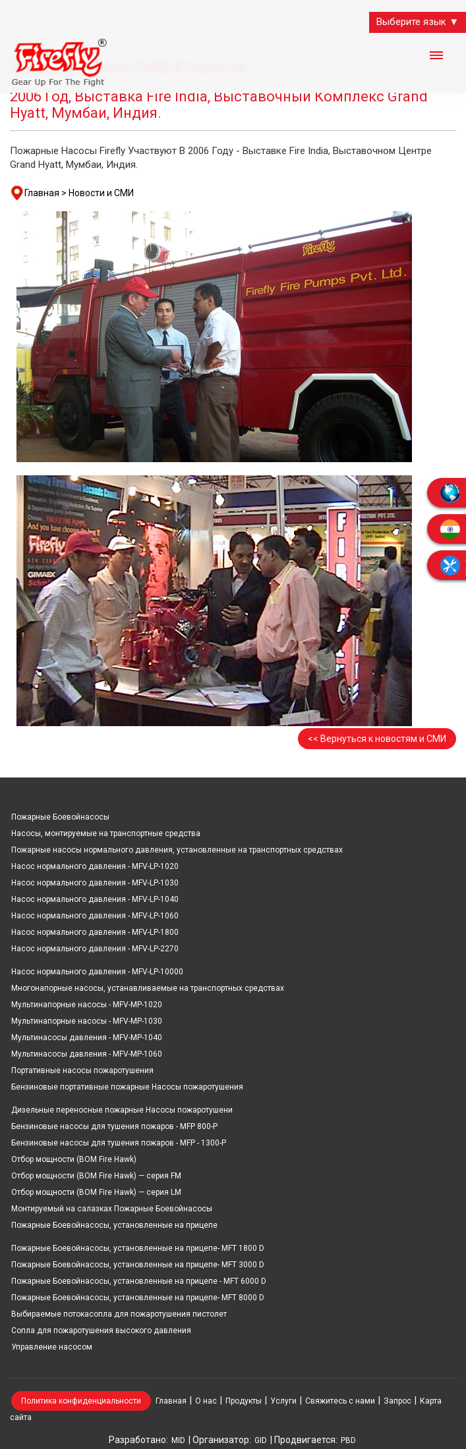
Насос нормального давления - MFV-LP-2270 (95, 948)
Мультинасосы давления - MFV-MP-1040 (86, 1037)
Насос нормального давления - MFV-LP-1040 (95, 899)
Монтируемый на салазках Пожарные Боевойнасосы (111, 1208)
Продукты (243, 1401)
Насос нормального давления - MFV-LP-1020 (95, 866)
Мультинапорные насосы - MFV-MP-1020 (86, 1004)
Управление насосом (51, 1347)
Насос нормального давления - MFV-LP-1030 (95, 882)
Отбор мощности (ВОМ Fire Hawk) (73, 1159)
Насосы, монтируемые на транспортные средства (105, 833)
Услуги (283, 1401)
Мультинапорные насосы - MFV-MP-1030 (86, 1021)
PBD (348, 1440)
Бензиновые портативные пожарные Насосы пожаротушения (127, 1087)
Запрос (397, 1401)
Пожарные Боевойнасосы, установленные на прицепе (114, 1225)
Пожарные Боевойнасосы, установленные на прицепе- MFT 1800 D (137, 1248)
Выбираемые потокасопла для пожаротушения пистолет (119, 1314)
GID (260, 1440)
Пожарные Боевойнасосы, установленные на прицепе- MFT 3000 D (137, 1264)
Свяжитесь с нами (340, 1401)
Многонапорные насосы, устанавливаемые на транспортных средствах (147, 988)
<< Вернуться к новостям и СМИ (377, 738)
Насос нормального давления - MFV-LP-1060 (95, 915)
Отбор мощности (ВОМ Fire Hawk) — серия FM (96, 1175)
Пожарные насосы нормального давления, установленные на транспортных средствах (177, 850)
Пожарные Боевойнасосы (60, 817)
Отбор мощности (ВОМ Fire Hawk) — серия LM (96, 1192)
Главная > (45, 193)
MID (178, 1440)
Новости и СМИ (101, 193)
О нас (206, 1401)
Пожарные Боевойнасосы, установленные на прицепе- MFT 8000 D (137, 1297)
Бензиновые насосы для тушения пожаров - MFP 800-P (114, 1126)
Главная (171, 1401)
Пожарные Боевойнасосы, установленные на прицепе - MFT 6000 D (138, 1281)
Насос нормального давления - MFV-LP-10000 (97, 971)
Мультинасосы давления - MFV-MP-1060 (86, 1054)
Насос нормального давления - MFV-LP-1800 (95, 932)
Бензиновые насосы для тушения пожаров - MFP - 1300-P (118, 1142)
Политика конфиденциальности (81, 1401)
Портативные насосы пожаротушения (82, 1070)
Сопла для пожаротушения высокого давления (101, 1330)
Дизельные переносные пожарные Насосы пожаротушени (122, 1110)
